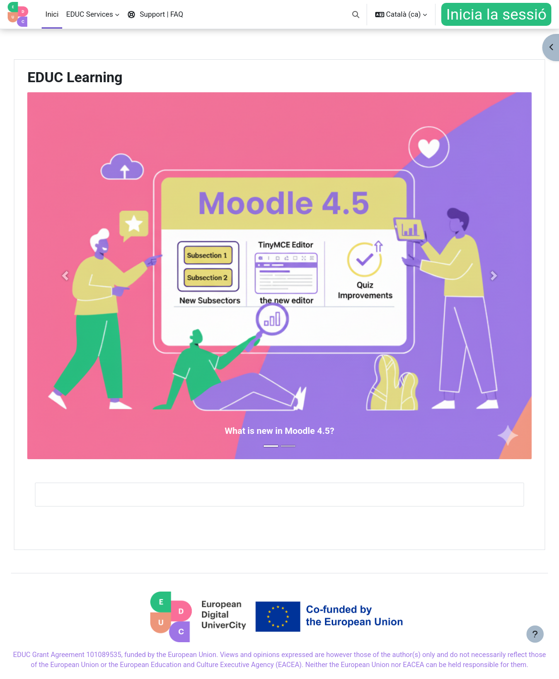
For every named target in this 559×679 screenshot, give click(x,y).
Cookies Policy (144, 666)
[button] (356, 14)
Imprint (45, 666)
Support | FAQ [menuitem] (155, 14)
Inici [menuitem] (51, 14)
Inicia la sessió (496, 14)
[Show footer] (535, 655)
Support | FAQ (89, 666)
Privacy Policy (200, 666)
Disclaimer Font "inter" (268, 666)
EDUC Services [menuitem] (89, 14)
